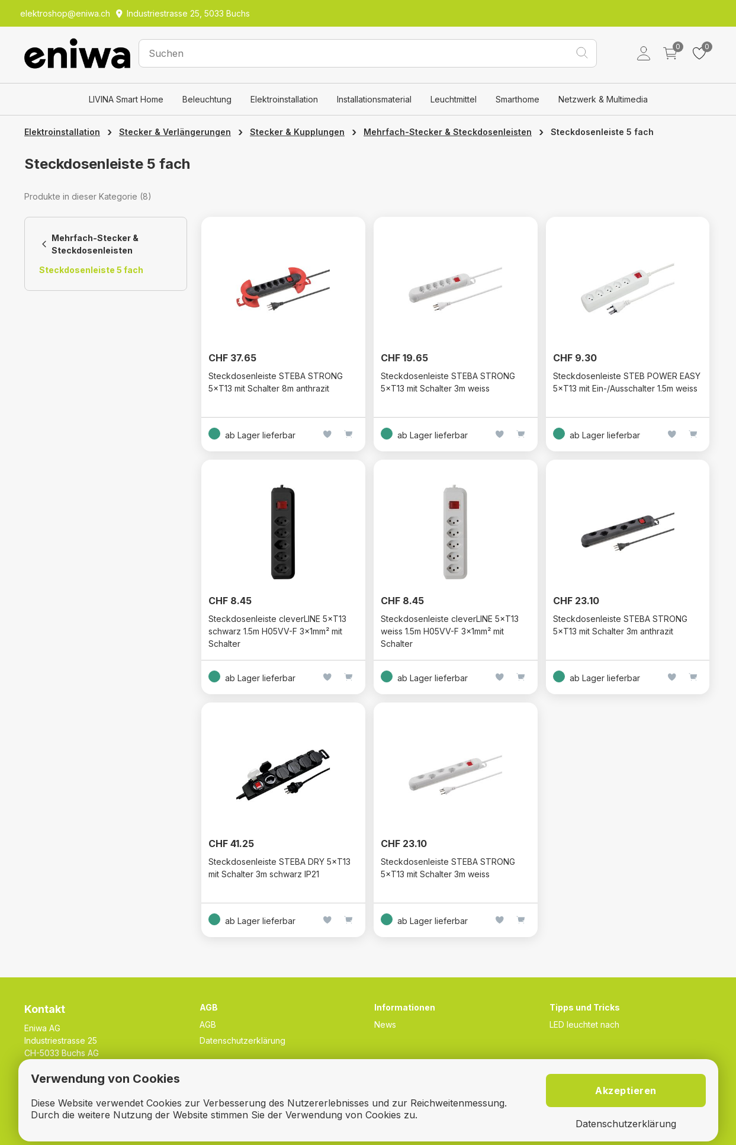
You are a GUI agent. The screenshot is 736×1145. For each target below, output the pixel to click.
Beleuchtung (207, 99)
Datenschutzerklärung (242, 1040)
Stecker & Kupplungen (297, 132)
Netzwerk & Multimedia (603, 99)
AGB (208, 1024)
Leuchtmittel (453, 99)
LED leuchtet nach (584, 1024)
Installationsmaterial (374, 99)
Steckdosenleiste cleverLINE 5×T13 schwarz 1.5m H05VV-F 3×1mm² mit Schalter (277, 631)
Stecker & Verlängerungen (175, 132)
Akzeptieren (626, 1090)
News (385, 1024)
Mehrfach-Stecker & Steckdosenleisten (448, 132)
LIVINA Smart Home (126, 99)
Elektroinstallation (284, 99)
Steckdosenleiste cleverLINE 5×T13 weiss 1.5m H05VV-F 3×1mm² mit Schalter (450, 631)
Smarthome (517, 99)
